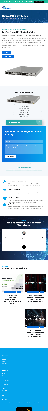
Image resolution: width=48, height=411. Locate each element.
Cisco (18, 290)
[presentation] (6, 235)
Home (3, 16)
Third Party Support (10, 290)
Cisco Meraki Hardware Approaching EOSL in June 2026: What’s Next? (12, 297)
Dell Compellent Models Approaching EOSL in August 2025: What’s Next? (35, 296)
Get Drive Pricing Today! (39, 1)
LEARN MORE (12, 304)
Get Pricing (6, 50)
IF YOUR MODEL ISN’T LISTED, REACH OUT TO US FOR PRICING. (24, 168)
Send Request (10, 154)
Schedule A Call (8, 54)
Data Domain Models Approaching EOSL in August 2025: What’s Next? (35, 331)
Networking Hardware (11, 16)
